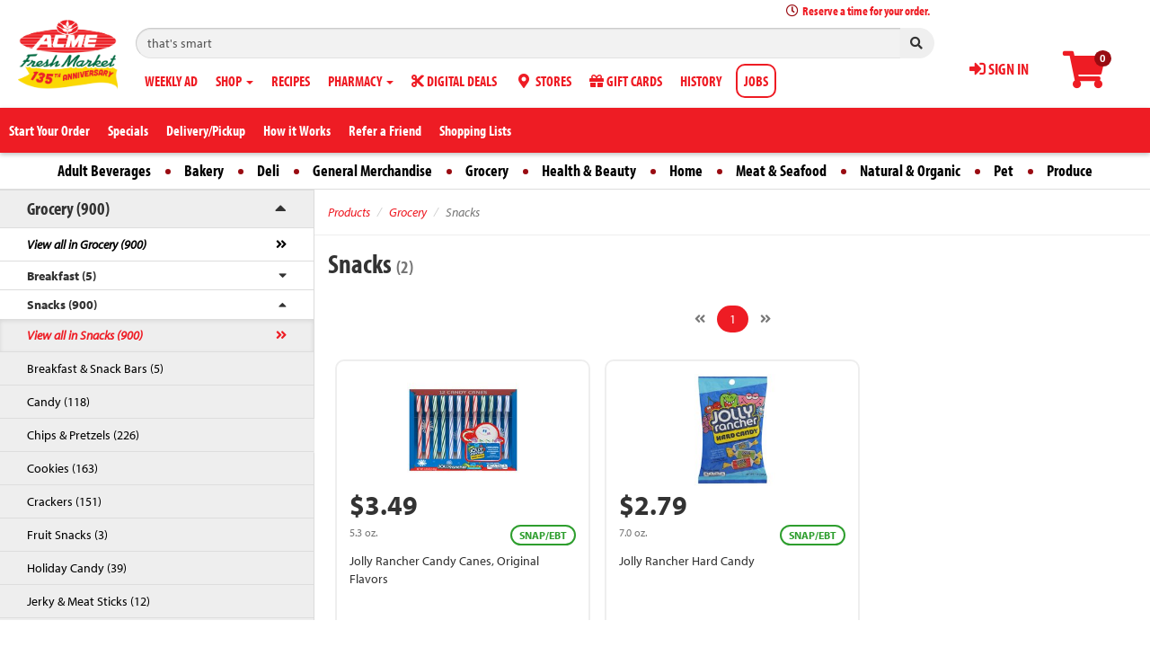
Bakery (204, 170)
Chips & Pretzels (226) (83, 435)
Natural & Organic (910, 170)
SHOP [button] (234, 81)
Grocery (487, 170)
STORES (543, 81)
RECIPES (290, 81)
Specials (128, 130)
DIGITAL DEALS (454, 81)
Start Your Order (49, 130)
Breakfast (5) (61, 276)
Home (686, 170)
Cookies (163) (62, 468)
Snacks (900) (62, 305)
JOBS (756, 81)
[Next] (765, 319)
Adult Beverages (104, 170)
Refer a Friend (385, 130)
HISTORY (700, 81)
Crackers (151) (64, 501)
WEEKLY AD (171, 81)
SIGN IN (999, 68)
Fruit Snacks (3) (67, 535)
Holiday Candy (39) (77, 568)
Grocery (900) (68, 208)
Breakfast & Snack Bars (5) (95, 368)
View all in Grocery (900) (86, 244)
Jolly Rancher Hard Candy (687, 561)
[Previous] (700, 319)
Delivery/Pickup (205, 130)
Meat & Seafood (781, 170)
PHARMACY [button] (361, 81)
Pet (1003, 170)
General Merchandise (372, 170)
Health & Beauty (589, 170)
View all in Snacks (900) (85, 335)
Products (349, 212)
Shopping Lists (475, 130)
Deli (268, 170)
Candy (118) (58, 402)
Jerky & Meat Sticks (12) (88, 601)
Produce (1069, 170)
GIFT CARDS (625, 81)
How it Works (297, 130)
